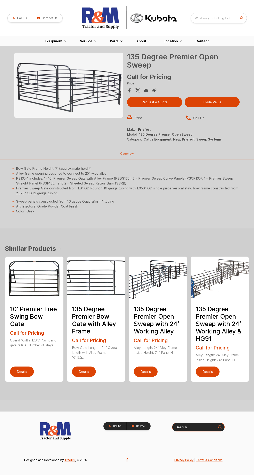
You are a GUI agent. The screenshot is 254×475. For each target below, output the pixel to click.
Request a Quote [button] (154, 102)
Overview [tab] (127, 153)
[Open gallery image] (68, 85)
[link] (20, 18)
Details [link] (22, 372)
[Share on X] (137, 90)
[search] (242, 18)
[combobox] (219, 18)
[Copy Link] (154, 90)
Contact (202, 41)
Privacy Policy (183, 460)
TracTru (70, 460)
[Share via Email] (145, 90)
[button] (47, 18)
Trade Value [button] (212, 102)
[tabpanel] (68, 86)
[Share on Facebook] (129, 90)
